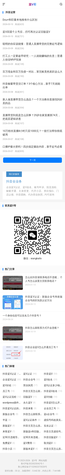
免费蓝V (9, 443)
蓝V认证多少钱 (53, 385)
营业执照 (30, 385)
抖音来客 (29, 408)
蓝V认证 (30, 373)
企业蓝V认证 (12, 379)
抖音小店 (9, 448)
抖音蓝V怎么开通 (53, 402)
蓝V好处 (9, 385)
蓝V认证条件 (31, 420)
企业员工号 (51, 408)
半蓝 (7, 420)
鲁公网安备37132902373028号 (32, 467)
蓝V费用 (29, 443)
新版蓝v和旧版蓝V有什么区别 (32, 431)
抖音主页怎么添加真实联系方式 (53, 448)
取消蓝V (50, 443)
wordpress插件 (12, 402)
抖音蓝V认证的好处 (12, 408)
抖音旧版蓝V (52, 437)
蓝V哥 (32, 4)
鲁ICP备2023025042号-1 (32, 463)
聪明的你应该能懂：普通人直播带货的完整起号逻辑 (32, 43)
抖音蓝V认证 (12, 373)
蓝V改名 (50, 379)
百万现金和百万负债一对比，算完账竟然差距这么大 (32, 71)
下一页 (32, 160)
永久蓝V (29, 402)
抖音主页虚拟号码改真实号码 (53, 431)
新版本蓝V (30, 448)
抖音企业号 (31, 379)
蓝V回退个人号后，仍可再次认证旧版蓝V (26, 31)
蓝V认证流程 (12, 396)
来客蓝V (9, 431)
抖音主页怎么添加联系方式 (32, 425)
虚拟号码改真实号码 (53, 420)
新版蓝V (9, 425)
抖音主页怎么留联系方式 (32, 391)
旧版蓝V (30, 396)
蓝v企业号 (51, 414)
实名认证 (50, 425)
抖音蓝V (50, 373)
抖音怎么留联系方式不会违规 (32, 414)
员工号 (9, 391)
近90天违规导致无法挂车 (12, 437)
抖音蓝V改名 (53, 391)
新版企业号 (10, 414)
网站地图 (43, 460)
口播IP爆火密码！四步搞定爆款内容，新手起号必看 (32, 146)
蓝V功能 (50, 396)
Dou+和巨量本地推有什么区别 (20, 19)
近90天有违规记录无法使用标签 (32, 437)
